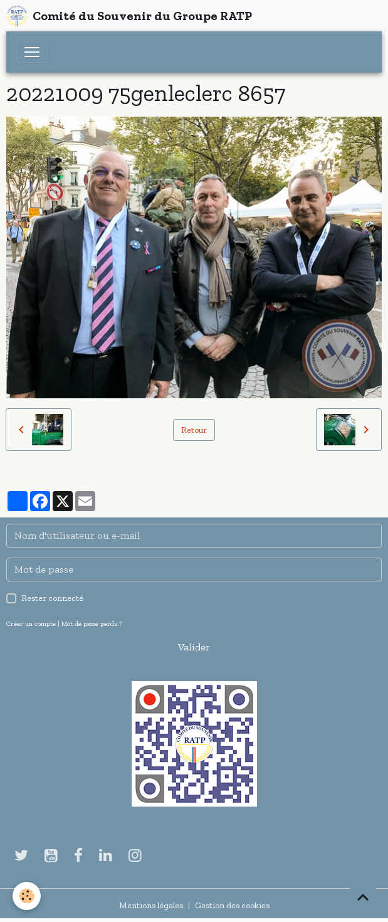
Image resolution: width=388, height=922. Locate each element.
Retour (194, 430)
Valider (194, 647)
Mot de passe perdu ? (91, 623)
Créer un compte (31, 623)
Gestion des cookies (232, 905)
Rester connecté (52, 598)
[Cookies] (27, 896)
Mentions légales (151, 905)
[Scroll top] (363, 897)
